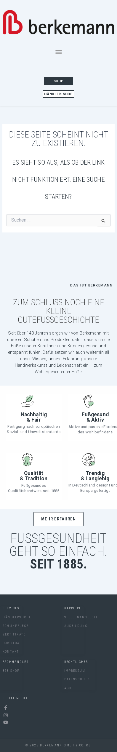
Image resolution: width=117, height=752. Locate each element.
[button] (58, 52)
